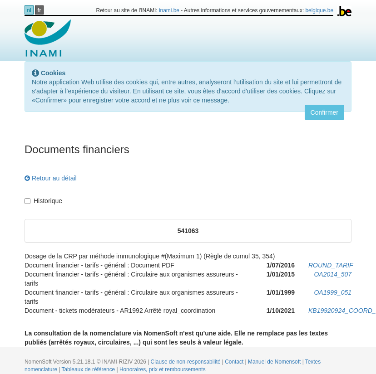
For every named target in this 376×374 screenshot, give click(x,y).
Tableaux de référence (89, 369)
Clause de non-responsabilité (186, 362)
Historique (43, 200)
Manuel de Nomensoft (275, 362)
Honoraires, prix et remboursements (162, 369)
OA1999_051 (332, 292)
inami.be (169, 10)
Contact (235, 362)
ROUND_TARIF (330, 265)
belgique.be (320, 10)
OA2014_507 (332, 274)
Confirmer (324, 112)
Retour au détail (51, 178)
